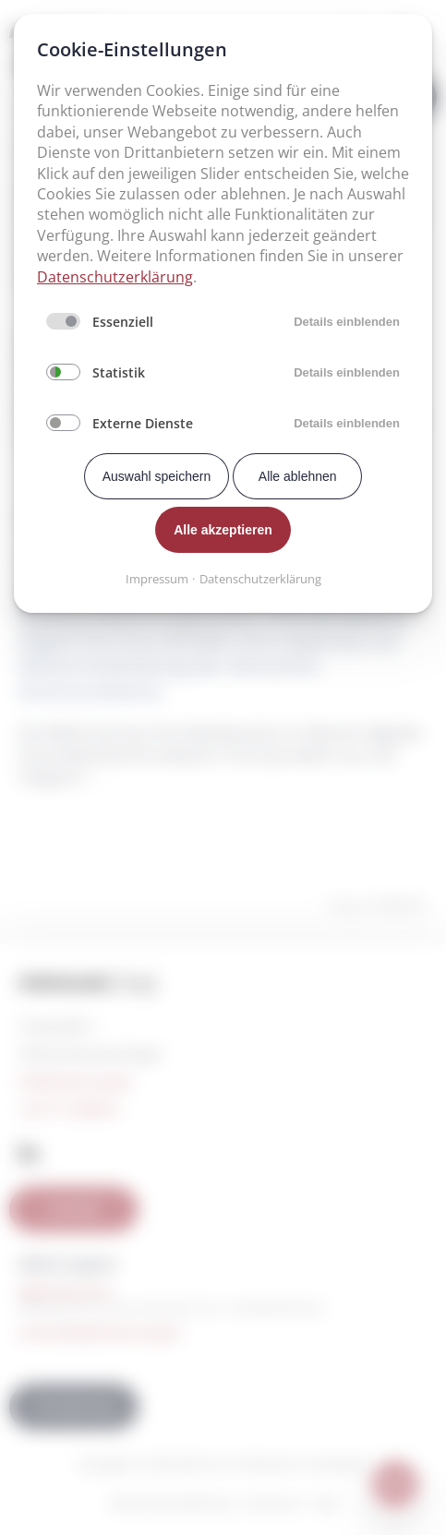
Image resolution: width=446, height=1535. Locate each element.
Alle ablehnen (298, 476)
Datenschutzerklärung (115, 277)
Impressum (157, 578)
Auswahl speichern (156, 476)
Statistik (118, 372)
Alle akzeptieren (223, 529)
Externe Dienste (142, 423)
